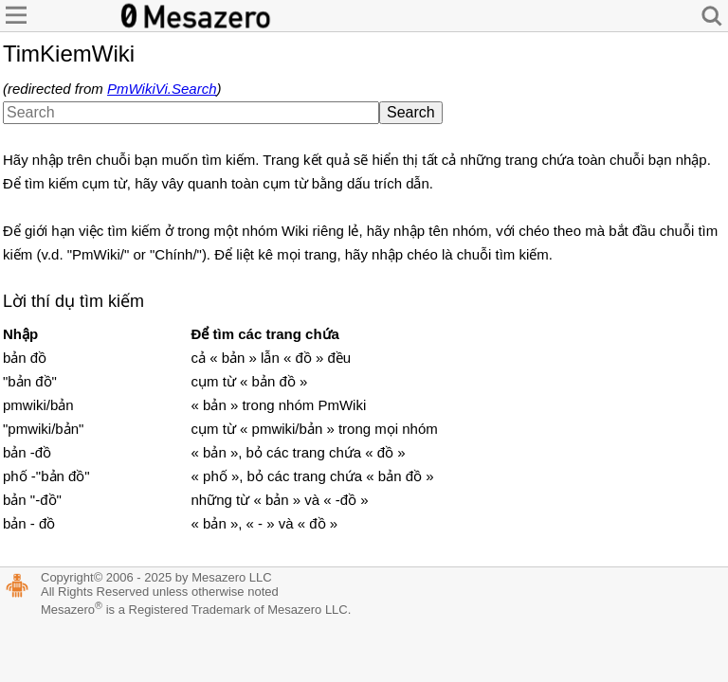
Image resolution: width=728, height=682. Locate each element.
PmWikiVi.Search (161, 89)
